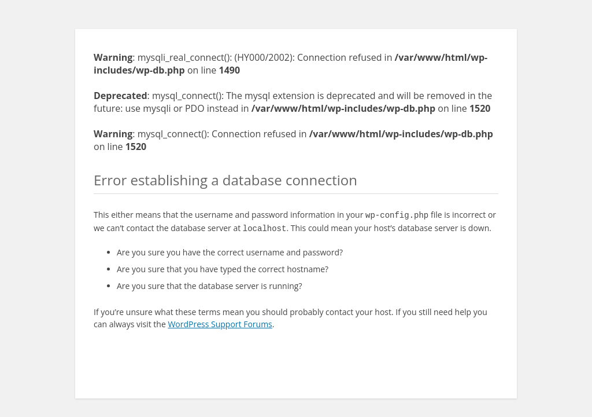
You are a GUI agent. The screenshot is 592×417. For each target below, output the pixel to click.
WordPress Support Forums (220, 321)
